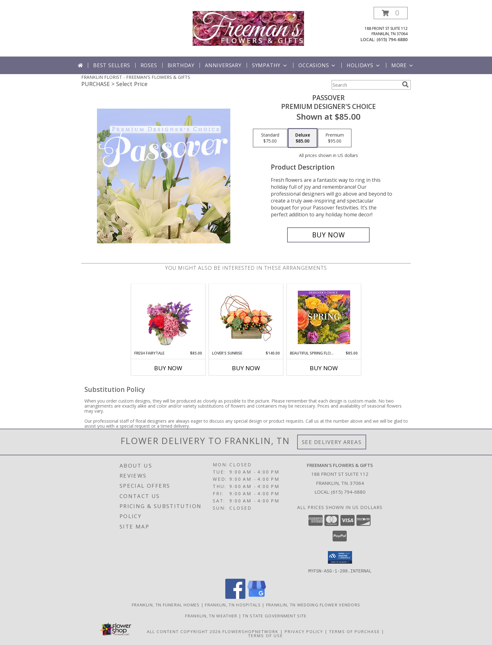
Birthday (181, 65)
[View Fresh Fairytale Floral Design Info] (168, 317)
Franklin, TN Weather (211, 615)
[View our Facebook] (235, 597)
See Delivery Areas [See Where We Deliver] (332, 442)
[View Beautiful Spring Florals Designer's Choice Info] (324, 317)
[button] (391, 13)
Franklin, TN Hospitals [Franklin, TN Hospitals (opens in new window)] (233, 604)
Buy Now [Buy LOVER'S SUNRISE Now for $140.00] (246, 368)
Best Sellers (111, 65)
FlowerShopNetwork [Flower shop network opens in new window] (250, 631)
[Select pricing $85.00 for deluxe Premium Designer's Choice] (303, 138)
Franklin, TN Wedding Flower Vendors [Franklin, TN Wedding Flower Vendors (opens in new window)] (313, 604)
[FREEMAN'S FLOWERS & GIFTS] (248, 28)
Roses (149, 65)
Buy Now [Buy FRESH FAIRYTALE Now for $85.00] (168, 368)
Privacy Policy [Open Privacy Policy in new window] (304, 631)
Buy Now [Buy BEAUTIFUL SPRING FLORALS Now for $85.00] (324, 368)
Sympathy (270, 65)
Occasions (317, 65)
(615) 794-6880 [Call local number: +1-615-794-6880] (392, 39)
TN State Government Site (275, 615)
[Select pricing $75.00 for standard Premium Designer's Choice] (270, 138)
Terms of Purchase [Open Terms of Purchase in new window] (354, 631)
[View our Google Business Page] (257, 597)
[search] (405, 84)
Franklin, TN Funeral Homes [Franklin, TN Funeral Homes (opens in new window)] (166, 604)
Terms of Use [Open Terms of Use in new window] (265, 635)
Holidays (364, 65)
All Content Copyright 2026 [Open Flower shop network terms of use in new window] (184, 631)
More (402, 65)
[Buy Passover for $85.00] (328, 234)
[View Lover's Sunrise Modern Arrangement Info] (246, 317)
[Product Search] (365, 84)
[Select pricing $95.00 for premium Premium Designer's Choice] (334, 138)
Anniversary (223, 65)
